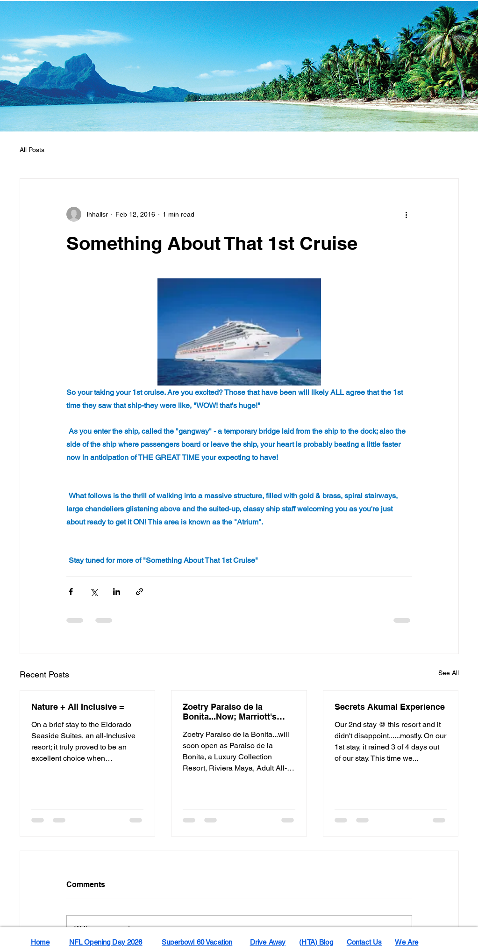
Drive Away (268, 942)
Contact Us (364, 942)
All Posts (32, 149)
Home (40, 942)
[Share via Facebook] (70, 591)
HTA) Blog (317, 942)
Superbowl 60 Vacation (197, 942)
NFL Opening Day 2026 (106, 942)
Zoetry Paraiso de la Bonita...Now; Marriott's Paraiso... (230, 711)
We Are (406, 942)
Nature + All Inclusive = (77, 707)
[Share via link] (139, 591)
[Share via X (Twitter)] (93, 591)
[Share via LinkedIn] (116, 591)
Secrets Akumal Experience (390, 707)
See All (448, 673)
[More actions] (406, 214)
